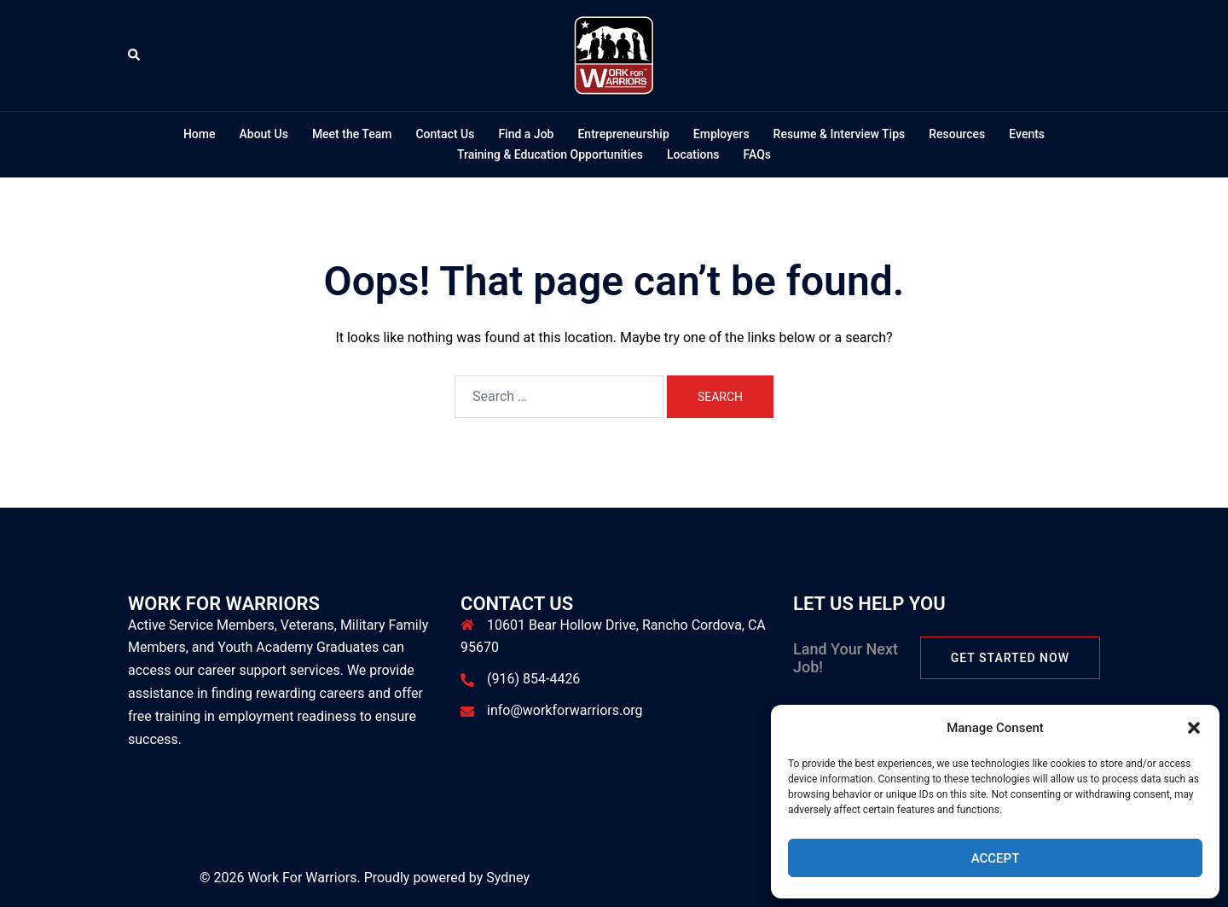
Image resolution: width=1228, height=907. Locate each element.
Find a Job (525, 134)
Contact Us (444, 134)
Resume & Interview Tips (839, 134)
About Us (263, 134)
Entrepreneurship (623, 134)
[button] (1193, 727)
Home (199, 134)
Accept (995, 858)
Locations (693, 154)
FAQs (758, 154)
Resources (957, 134)
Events (1027, 134)
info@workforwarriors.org (565, 710)
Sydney (508, 877)
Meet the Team (352, 134)
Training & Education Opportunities (550, 154)
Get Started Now (1010, 658)
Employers (721, 134)
